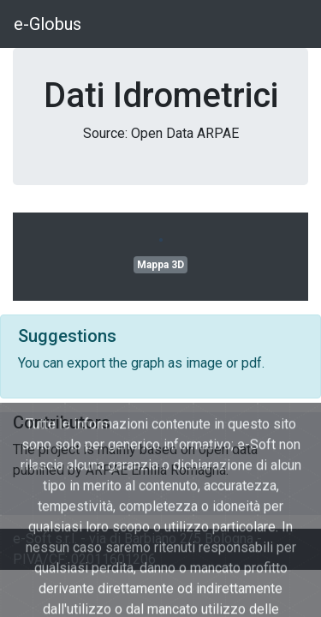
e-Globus (47, 24)
